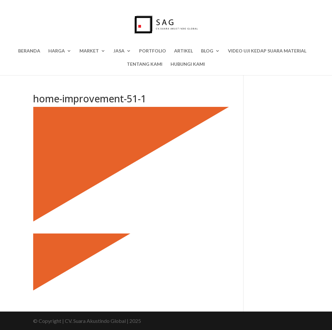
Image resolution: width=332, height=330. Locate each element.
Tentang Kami (144, 64)
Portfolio (152, 51)
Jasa (118, 51)
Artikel (183, 51)
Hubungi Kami (188, 64)
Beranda (29, 51)
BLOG (207, 51)
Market (89, 51)
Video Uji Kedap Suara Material (267, 51)
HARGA (56, 51)
